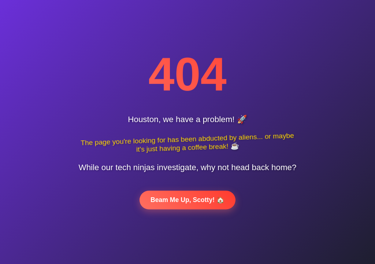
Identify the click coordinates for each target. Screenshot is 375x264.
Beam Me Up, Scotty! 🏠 (187, 199)
